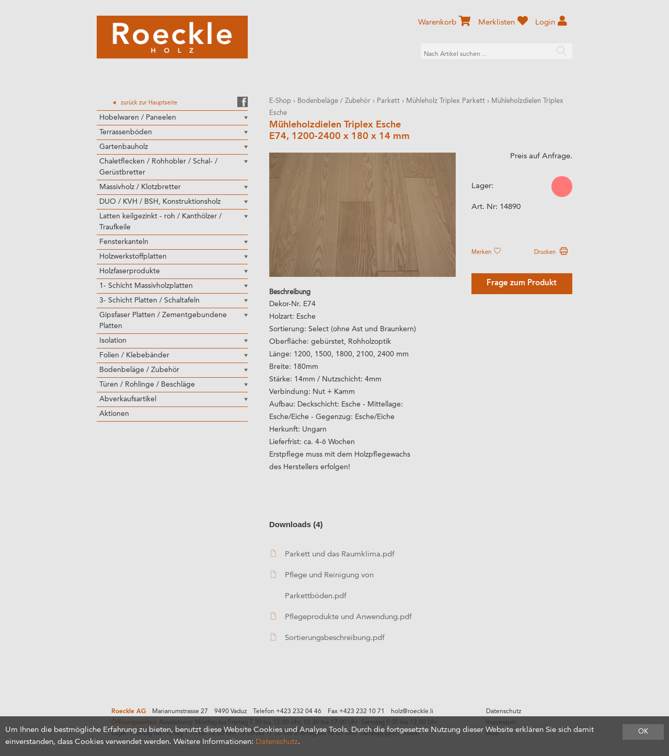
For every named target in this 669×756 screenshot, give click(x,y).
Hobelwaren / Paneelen (137, 117)
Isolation (112, 340)
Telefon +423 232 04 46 (287, 711)
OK (643, 731)
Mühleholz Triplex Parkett (445, 101)
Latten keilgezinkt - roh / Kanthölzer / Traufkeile (160, 222)
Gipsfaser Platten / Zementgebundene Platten (163, 320)
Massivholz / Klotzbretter (140, 187)
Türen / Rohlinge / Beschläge (147, 384)
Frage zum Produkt (522, 283)
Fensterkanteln (123, 242)
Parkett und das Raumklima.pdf (333, 554)
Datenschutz (503, 711)
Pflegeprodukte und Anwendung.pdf (341, 616)
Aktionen (114, 413)
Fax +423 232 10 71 (356, 711)
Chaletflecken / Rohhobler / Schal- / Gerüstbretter (158, 167)
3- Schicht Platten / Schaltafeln (149, 300)
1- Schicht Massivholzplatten (146, 285)
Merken (486, 252)
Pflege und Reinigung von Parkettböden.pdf (322, 585)
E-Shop (280, 101)
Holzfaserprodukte (129, 271)
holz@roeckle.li (412, 711)
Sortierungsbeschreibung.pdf (328, 637)
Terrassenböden (125, 132)
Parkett (388, 101)
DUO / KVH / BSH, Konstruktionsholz (160, 201)
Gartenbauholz (123, 146)
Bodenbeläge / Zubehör (139, 370)
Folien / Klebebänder (134, 355)
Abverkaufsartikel (127, 399)
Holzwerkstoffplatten (133, 256)
